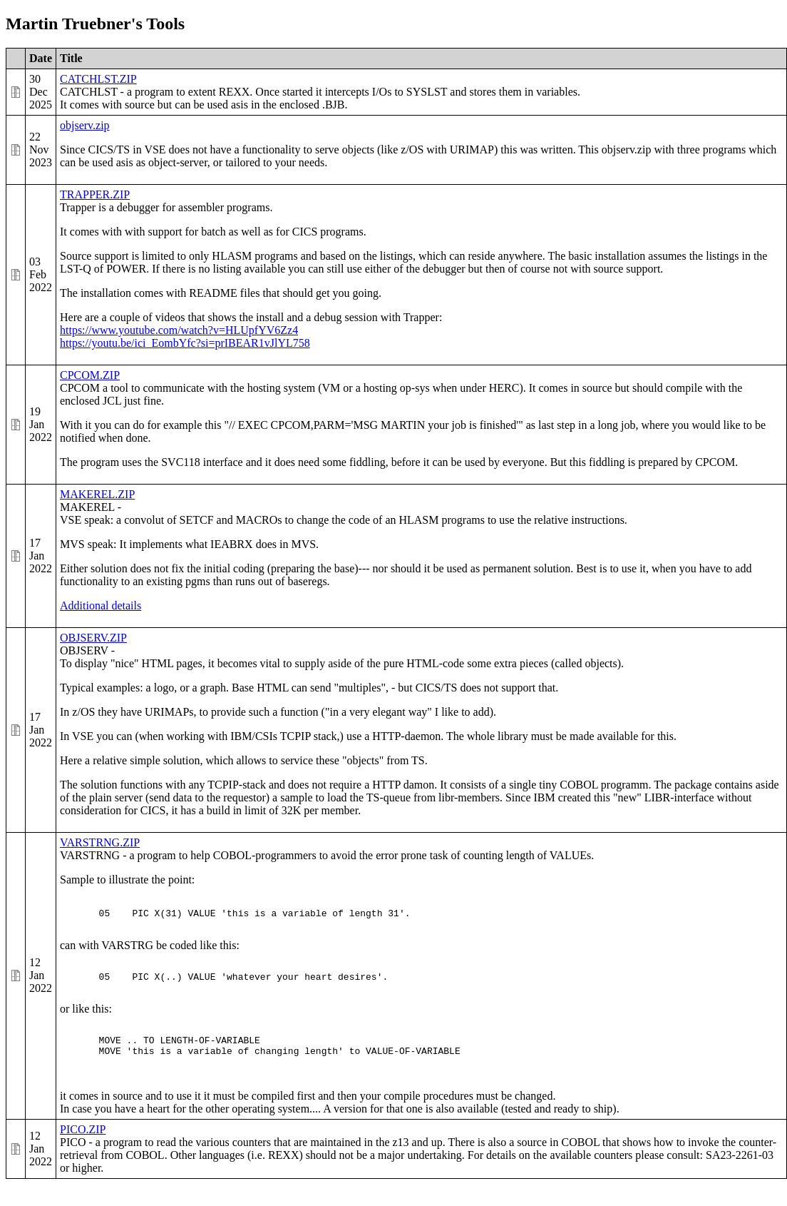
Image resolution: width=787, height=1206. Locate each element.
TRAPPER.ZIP (95, 194)
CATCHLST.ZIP (98, 79)
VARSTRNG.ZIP (100, 842)
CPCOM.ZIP (90, 375)
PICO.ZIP (83, 1151)
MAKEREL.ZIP (97, 494)
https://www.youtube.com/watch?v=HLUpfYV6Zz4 (179, 330)
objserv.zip (85, 125)
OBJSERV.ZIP (93, 638)
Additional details (100, 605)
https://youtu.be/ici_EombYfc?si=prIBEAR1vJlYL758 (185, 343)
